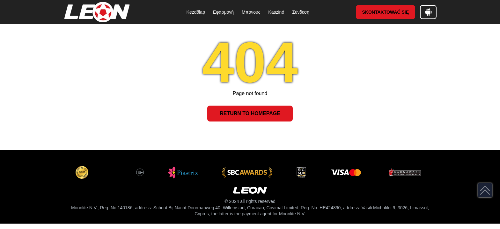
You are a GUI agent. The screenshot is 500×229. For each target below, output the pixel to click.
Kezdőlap (196, 12)
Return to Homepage (250, 113)
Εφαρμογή (223, 12)
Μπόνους (251, 12)
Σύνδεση (300, 12)
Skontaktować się (385, 12)
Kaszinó (276, 12)
